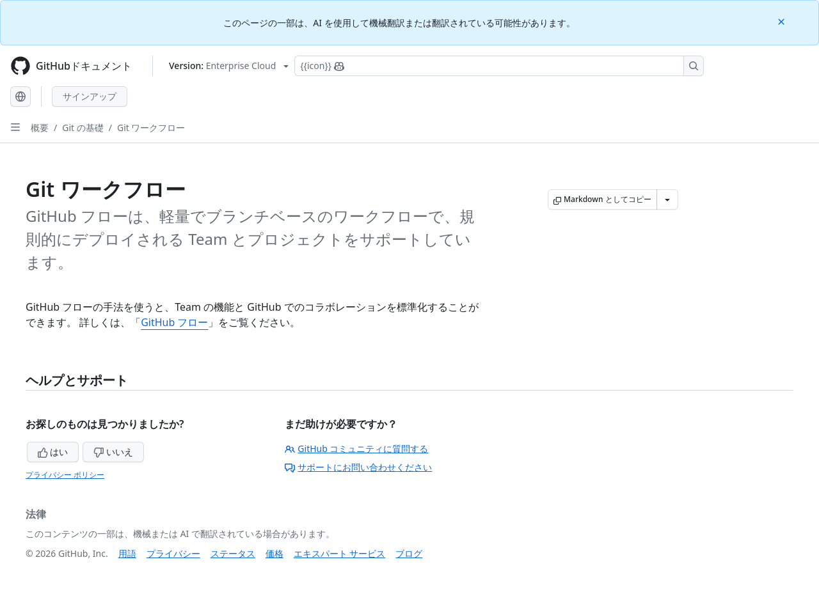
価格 (274, 553)
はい (53, 452)
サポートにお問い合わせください (358, 467)
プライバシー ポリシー (65, 474)
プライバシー (173, 553)
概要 (40, 127)
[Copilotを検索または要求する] (499, 66)
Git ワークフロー (151, 127)
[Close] (782, 20)
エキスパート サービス (340, 553)
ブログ (408, 553)
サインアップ (89, 96)
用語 (127, 553)
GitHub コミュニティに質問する (356, 448)
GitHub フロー (174, 322)
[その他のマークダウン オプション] (667, 199)
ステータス (233, 553)
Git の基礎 (83, 127)
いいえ (113, 452)
